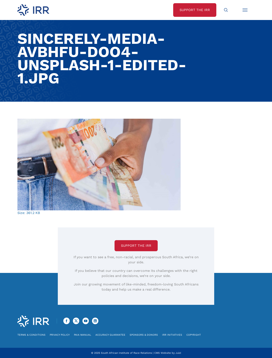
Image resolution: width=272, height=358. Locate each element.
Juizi (178, 352)
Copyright (193, 334)
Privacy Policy (60, 334)
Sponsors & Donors (144, 334)
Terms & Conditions (31, 334)
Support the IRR (136, 246)
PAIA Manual (82, 334)
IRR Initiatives (172, 334)
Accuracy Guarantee (110, 334)
